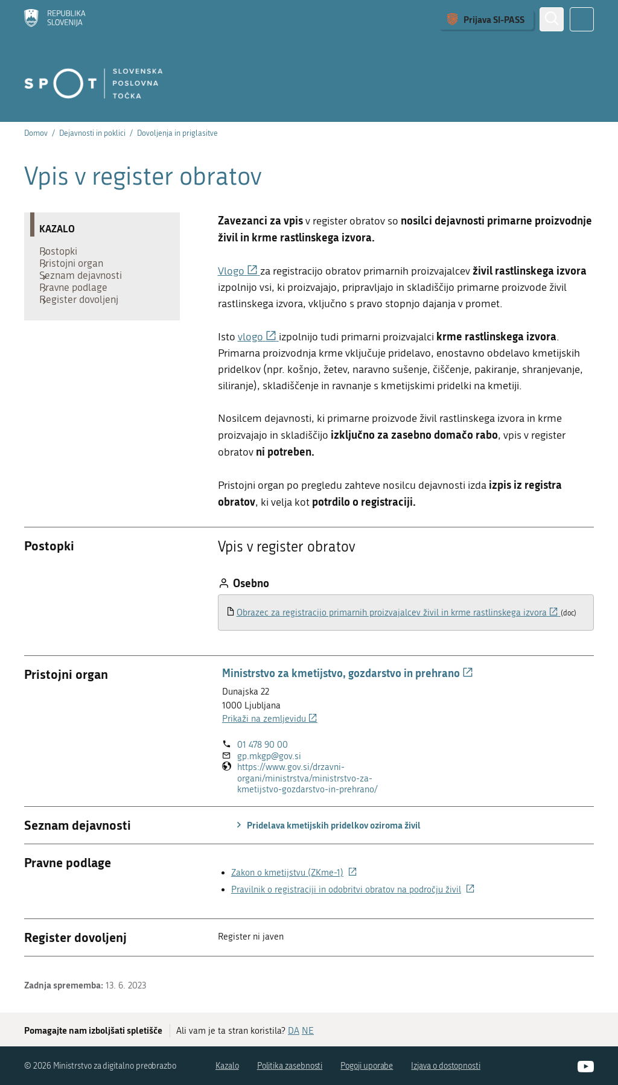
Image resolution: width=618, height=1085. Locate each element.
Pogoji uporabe (366, 1066)
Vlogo (239, 271)
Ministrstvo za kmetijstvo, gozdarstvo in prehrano (347, 673)
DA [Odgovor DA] (293, 1030)
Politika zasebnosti (290, 1066)
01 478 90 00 (262, 744)
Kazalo (227, 1066)
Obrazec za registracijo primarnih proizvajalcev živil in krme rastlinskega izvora (399, 612)
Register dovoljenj (84, 326)
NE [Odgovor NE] (308, 1030)
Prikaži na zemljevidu (269, 718)
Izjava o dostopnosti (445, 1066)
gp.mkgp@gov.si (269, 756)
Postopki (64, 254)
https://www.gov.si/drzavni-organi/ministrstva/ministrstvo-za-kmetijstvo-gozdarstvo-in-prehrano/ (320, 778)
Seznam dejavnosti (86, 290)
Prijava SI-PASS (494, 19)
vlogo (258, 337)
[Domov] (55, 19)
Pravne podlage (79, 308)
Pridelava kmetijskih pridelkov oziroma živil (327, 825)
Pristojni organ (77, 272)
